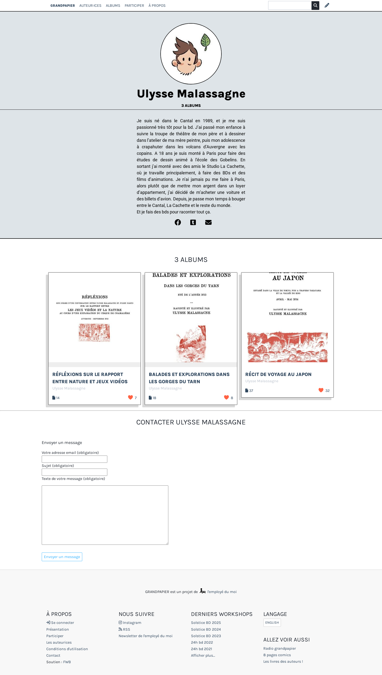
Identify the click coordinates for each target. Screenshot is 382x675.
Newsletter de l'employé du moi (146, 636)
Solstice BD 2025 (206, 622)
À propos (157, 5)
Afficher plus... (203, 655)
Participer (134, 5)
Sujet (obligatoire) (58, 465)
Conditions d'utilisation (67, 649)
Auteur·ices (90, 5)
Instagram (130, 622)
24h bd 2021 (201, 649)
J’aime (130, 397)
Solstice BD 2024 (206, 629)
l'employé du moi (218, 591)
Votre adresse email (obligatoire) (70, 452)
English (272, 622)
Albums (113, 5)
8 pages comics (277, 655)
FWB (67, 662)
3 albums (191, 105)
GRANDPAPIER (62, 5)
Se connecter (60, 622)
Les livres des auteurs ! (283, 661)
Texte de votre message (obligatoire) (73, 478)
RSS (124, 629)
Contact (53, 655)
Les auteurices (59, 642)
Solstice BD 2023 (206, 636)
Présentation (57, 629)
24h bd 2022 (202, 642)
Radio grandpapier (279, 648)
